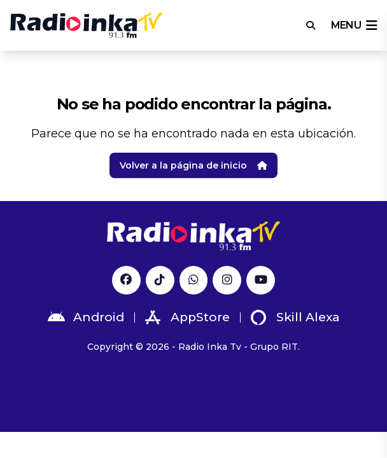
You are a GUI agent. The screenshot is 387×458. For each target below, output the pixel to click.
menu (354, 25)
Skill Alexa (295, 317)
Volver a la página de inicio (193, 165)
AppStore (187, 317)
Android (86, 317)
